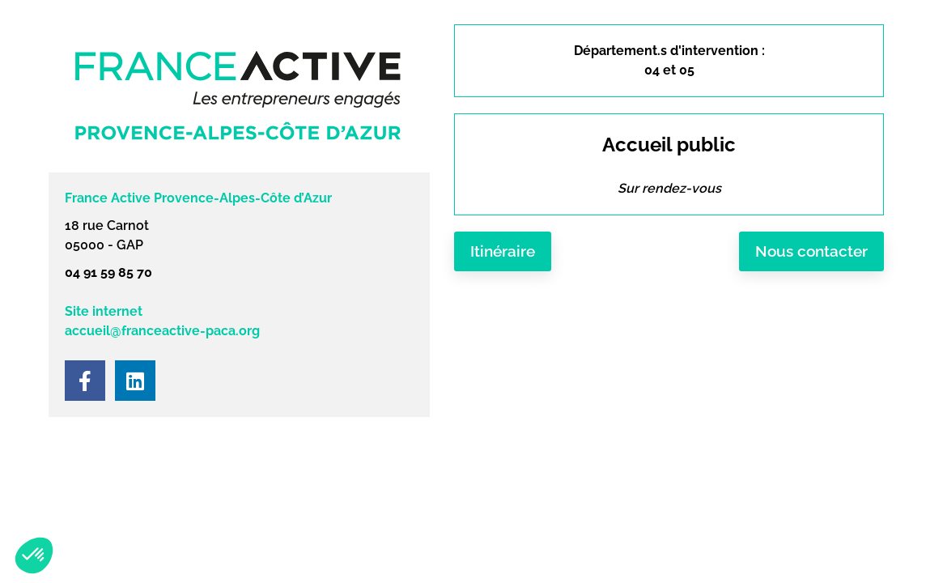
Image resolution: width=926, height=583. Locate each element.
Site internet (103, 311)
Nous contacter (811, 251)
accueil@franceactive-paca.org (162, 330)
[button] (34, 555)
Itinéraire (502, 251)
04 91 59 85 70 (108, 272)
